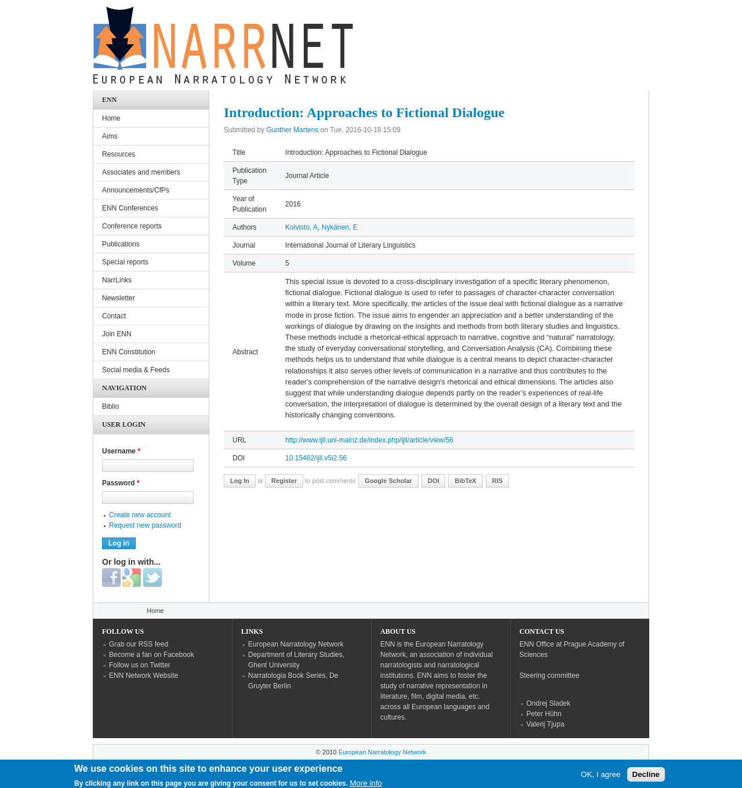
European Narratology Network (296, 644)
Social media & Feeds (136, 370)
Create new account (140, 515)
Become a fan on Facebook (151, 655)
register (284, 480)
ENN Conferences (130, 208)
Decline (646, 777)
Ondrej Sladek (548, 703)
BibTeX (465, 480)
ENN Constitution (128, 352)
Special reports (125, 262)
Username (121, 451)
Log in (239, 480)
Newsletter (118, 298)
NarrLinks (117, 280)
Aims (110, 136)
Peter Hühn (544, 714)
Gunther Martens (292, 130)
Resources (118, 154)
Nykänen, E (340, 227)
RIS (497, 480)
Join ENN (117, 334)
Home (111, 118)
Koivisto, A (301, 227)
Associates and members (141, 172)
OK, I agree (600, 777)
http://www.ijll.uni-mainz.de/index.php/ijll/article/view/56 (369, 440)
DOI (433, 480)
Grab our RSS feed (138, 644)
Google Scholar (388, 480)
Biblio (110, 406)
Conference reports (132, 226)
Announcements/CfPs (135, 190)
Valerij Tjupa (545, 724)
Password (121, 483)
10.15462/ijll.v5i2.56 (316, 458)
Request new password (145, 525)
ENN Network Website (143, 675)
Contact (114, 316)
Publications (121, 244)
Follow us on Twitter (139, 665)
